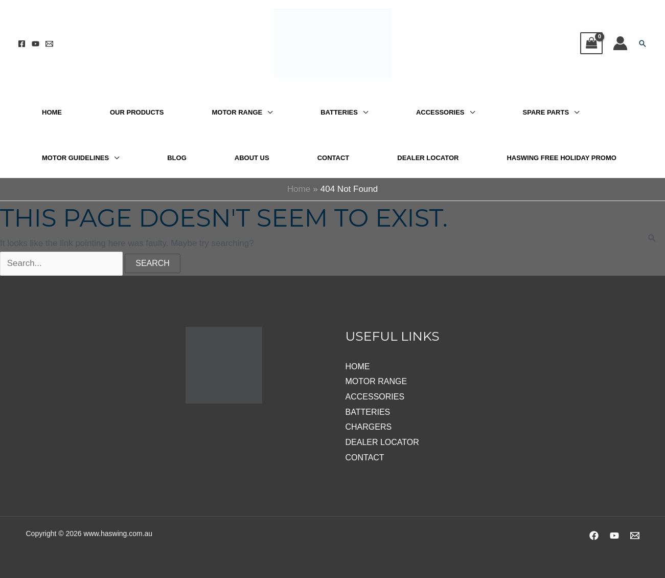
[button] (642, 43)
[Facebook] (22, 44)
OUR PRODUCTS (137, 112)
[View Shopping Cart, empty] (591, 43)
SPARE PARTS (546, 112)
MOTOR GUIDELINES (75, 158)
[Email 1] (49, 44)
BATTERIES (339, 112)
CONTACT (333, 158)
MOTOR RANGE (237, 112)
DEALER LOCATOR (427, 158)
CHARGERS (369, 427)
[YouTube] (35, 44)
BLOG (177, 158)
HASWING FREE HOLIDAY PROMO (561, 158)
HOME (52, 112)
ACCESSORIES (440, 112)
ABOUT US (252, 158)
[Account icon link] (620, 43)
